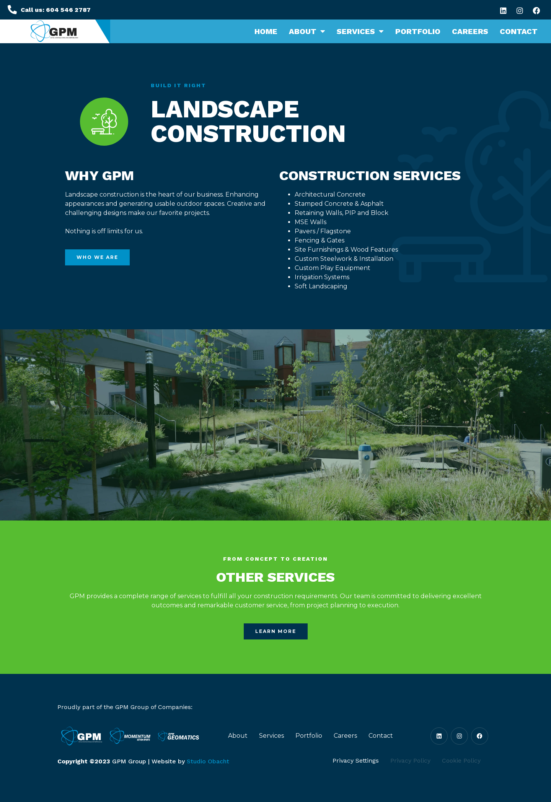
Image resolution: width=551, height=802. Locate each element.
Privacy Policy (410, 760)
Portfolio (417, 31)
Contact (519, 31)
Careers (470, 31)
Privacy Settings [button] (356, 760)
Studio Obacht (208, 761)
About (307, 31)
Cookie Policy (461, 760)
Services (360, 31)
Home (265, 31)
